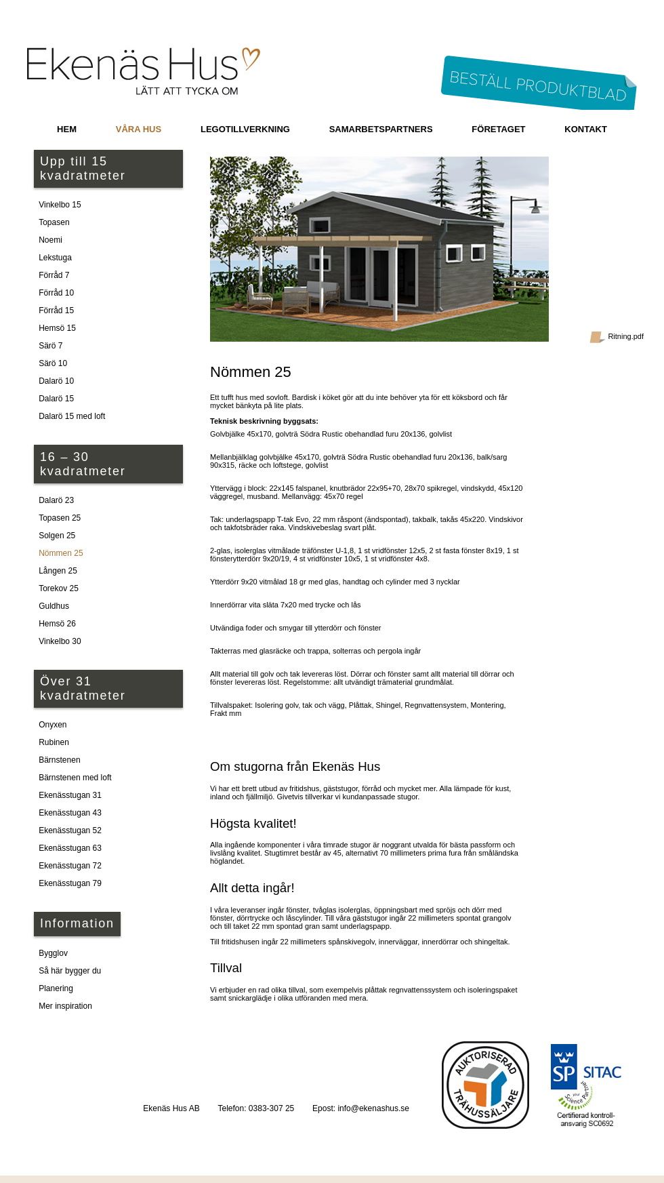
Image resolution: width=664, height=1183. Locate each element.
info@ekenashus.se (373, 1108)
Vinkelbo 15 (60, 204)
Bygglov (53, 953)
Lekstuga (55, 257)
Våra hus (138, 129)
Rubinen (54, 742)
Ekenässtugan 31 (70, 795)
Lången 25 (58, 571)
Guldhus (54, 606)
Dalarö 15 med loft (72, 416)
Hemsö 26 (57, 623)
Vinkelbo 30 (60, 641)
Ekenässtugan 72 (70, 865)
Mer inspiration (65, 1006)
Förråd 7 (54, 275)
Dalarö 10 (56, 381)
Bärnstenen (59, 760)
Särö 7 (50, 345)
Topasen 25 (60, 518)
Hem (67, 129)
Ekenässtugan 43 (70, 813)
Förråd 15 (56, 310)
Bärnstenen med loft (75, 777)
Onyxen (52, 724)
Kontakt (585, 129)
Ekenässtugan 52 (70, 830)
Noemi (50, 240)
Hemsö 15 (57, 328)
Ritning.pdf (616, 337)
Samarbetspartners (381, 129)
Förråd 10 (56, 293)
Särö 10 (53, 363)
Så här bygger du (70, 971)
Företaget (498, 129)
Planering (56, 988)
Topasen (54, 222)
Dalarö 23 (56, 500)
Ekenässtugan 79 (70, 883)
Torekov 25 (59, 588)
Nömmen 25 (61, 553)
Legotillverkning (245, 129)
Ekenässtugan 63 (70, 848)
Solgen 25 (57, 535)
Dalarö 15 (56, 398)
